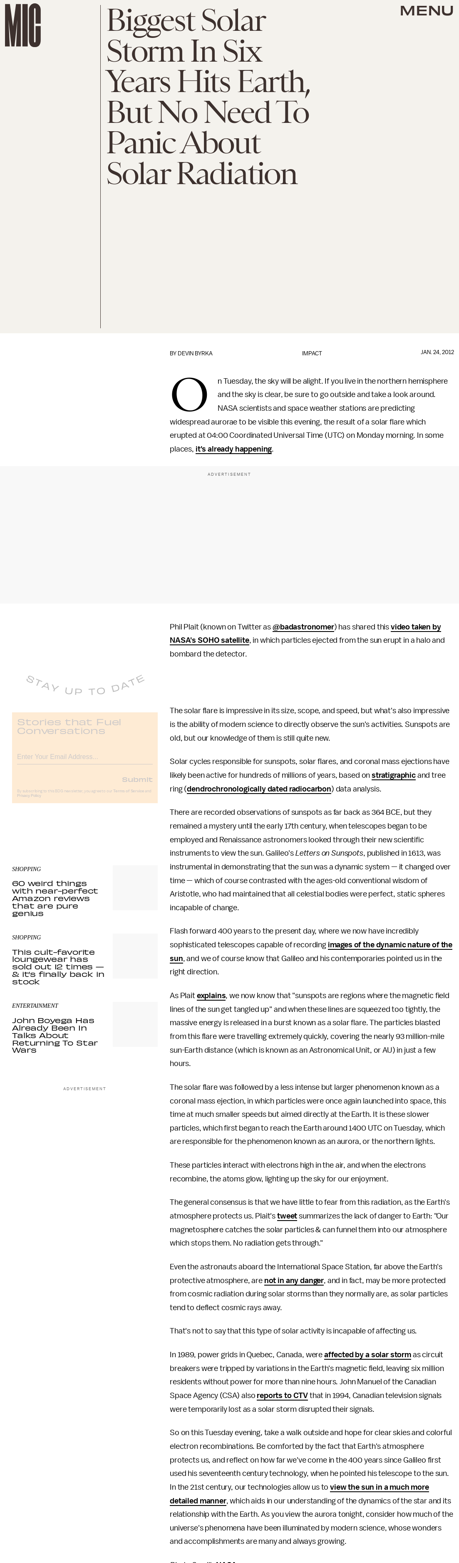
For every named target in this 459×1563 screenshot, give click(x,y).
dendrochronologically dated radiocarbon (259, 789)
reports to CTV (282, 1395)
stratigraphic (394, 775)
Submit (137, 785)
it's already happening (234, 449)
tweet (287, 1216)
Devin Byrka (195, 353)
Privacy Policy (29, 802)
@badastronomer (303, 627)
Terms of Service (128, 797)
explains (211, 995)
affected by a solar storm (367, 1355)
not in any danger (294, 1280)
